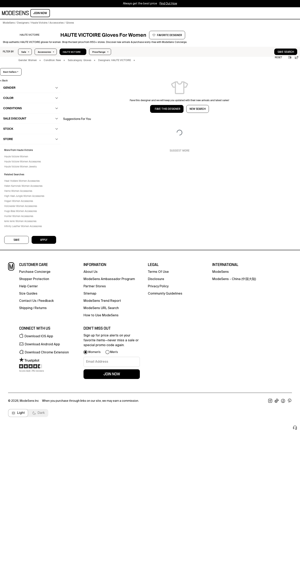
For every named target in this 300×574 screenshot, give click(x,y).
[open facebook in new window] (283, 567)
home (86, 13)
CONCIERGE (153, 13)
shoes (12, 118)
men (50, 13)
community (122, 13)
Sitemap (90, 460)
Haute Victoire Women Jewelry (23, 353)
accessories (16, 134)
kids (75, 13)
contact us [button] (27, 467)
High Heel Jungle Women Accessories (27, 383)
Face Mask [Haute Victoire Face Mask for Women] (17, 165)
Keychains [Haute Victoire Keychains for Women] (17, 204)
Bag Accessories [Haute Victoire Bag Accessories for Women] (20, 142)
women (37, 13)
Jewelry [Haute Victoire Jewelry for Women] (15, 197)
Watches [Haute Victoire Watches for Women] (16, 259)
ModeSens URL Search (101, 474)
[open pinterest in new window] (289, 567)
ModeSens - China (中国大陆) (234, 445)
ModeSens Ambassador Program (109, 445)
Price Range (44, 59)
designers (102, 13)
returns (41, 474)
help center (28, 453)
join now (111, 541)
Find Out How (168, 3)
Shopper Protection (34, 445)
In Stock (67, 59)
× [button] (40, 67)
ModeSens (220, 438)
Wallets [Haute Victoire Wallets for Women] (15, 252)
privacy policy (158, 453)
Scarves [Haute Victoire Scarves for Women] (15, 220)
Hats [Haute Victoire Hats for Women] (13, 189)
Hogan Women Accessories (21, 388)
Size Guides (28, 460)
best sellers (287, 79)
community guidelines (165, 460)
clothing (14, 110)
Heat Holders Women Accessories (24, 368)
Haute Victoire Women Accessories (25, 348)
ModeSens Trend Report (102, 467)
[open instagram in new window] (270, 567)
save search (273, 59)
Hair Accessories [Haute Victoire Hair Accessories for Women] (20, 181)
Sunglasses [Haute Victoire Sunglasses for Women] (17, 236)
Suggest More (180, 157)
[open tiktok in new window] (276, 567)
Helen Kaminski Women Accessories (26, 373)
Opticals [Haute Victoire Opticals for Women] (16, 212)
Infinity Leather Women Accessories (26, 413)
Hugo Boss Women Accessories (23, 398)
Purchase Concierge (35, 438)
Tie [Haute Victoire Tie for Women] (12, 244)
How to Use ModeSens (101, 482)
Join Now (288, 13)
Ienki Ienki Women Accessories (23, 408)
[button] (8, 59)
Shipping (25, 474)
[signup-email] (112, 528)
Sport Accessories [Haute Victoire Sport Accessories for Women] (21, 228)
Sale (23, 59)
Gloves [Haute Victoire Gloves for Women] (15, 173)
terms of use (158, 438)
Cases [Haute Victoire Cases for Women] (14, 157)
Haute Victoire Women (19, 343)
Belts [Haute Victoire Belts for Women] (13, 149)
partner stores (95, 453)
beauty (62, 13)
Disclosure (156, 445)
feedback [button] (46, 467)
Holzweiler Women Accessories (23, 393)
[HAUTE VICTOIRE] (29, 41)
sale (138, 13)
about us (91, 438)
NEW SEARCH (198, 116)
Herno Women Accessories (21, 378)
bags (12, 126)
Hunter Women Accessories (21, 403)
